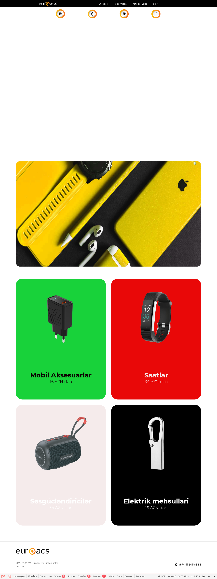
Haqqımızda (120, 3)
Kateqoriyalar (140, 3)
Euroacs (103, 3)
